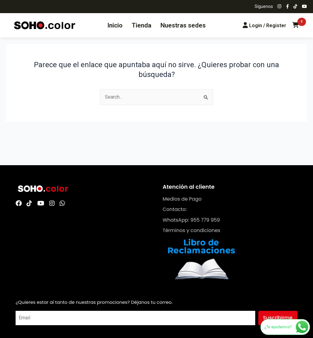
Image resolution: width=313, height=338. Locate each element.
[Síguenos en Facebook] (287, 7)
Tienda (141, 25)
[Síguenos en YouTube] (304, 7)
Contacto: (175, 209)
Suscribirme (278, 317)
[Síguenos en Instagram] (280, 7)
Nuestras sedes (183, 25)
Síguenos (264, 6)
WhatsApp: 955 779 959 (191, 220)
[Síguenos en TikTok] (295, 7)
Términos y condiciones (191, 230)
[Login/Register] (264, 25)
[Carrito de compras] (295, 25)
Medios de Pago (182, 198)
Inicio (115, 25)
